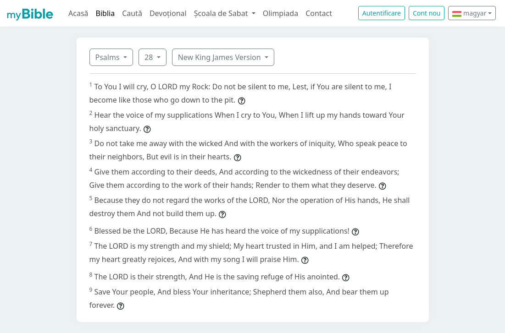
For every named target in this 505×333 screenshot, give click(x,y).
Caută (132, 13)
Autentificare (381, 13)
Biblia (105, 13)
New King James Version (220, 57)
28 (149, 57)
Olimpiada (280, 13)
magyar (469, 13)
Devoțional (168, 13)
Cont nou (426, 13)
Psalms (108, 57)
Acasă (78, 13)
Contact (318, 13)
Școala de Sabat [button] (222, 13)
